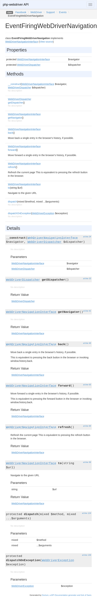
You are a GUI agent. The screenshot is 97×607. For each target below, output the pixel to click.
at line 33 (87, 278)
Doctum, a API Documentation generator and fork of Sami (66, 595)
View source (46, 41)
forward (12, 150)
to (9, 187)
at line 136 (86, 555)
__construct (14, 84)
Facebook (20, 12)
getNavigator (15, 117)
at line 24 (87, 237)
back (10, 132)
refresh (12, 167)
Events (63, 12)
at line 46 (87, 343)
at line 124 (86, 513)
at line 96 (87, 462)
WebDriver (36, 12)
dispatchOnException (19, 213)
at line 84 (87, 426)
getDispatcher (15, 102)
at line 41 (87, 311)
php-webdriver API (16, 4)
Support (50, 12)
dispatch (12, 201)
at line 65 (87, 385)
